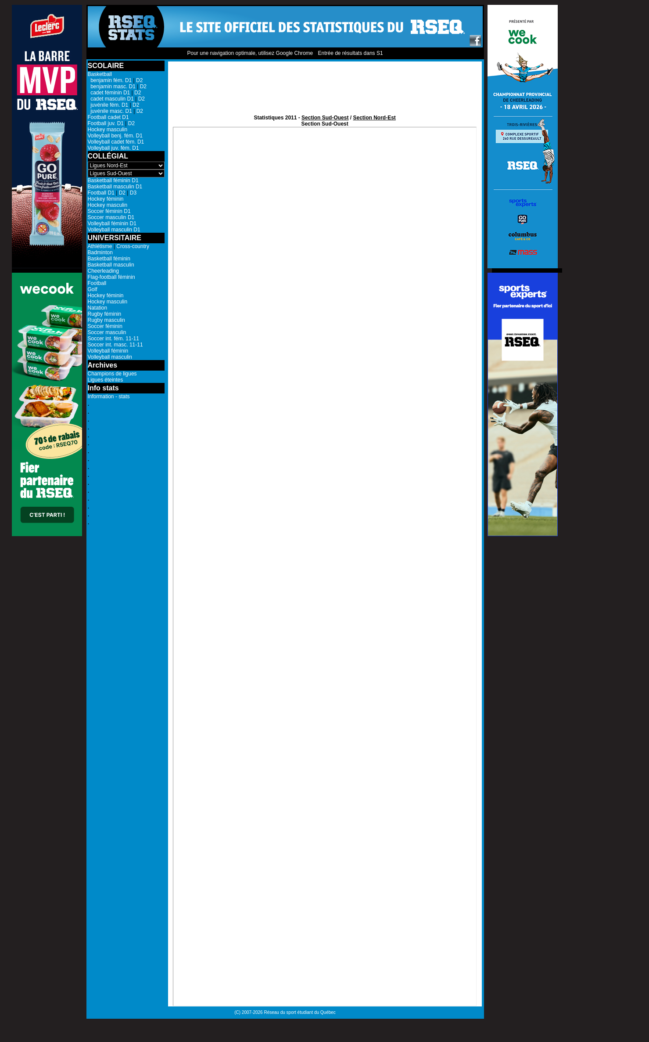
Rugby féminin (105, 314)
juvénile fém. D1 (108, 105)
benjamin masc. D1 (112, 86)
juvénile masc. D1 (110, 111)
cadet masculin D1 (111, 99)
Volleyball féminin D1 (112, 223)
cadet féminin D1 (109, 93)
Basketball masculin (111, 265)
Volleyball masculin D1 (114, 230)
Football (97, 283)
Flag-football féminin (111, 277)
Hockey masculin (108, 129)
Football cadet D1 (108, 117)
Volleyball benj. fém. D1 (115, 136)
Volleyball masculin (110, 357)
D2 (139, 80)
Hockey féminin (106, 199)
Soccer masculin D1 (111, 217)
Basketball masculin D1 (115, 187)
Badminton (100, 252)
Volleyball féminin (108, 351)
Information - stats (109, 396)
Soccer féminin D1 (109, 211)
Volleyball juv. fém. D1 (113, 148)
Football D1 (101, 193)
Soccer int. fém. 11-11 (113, 338)
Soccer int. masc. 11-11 (115, 345)
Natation (98, 308)
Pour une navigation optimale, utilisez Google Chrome (250, 53)
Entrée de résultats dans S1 (350, 53)
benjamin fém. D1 (110, 80)
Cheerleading (103, 271)
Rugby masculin (106, 320)
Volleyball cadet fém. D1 (116, 142)
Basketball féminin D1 (113, 180)
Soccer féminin (105, 326)
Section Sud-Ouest (324, 118)
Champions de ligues (112, 374)
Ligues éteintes (105, 380)
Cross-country (132, 246)
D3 (133, 193)
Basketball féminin (109, 259)
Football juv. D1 (106, 123)
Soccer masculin (107, 332)
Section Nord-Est (374, 118)
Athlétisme (100, 246)
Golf (92, 289)
